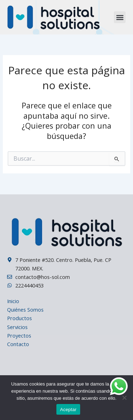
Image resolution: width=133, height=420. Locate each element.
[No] (124, 397)
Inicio (13, 301)
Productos (19, 318)
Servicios (17, 326)
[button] (120, 17)
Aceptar (68, 409)
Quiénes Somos (25, 309)
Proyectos (19, 335)
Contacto (18, 344)
